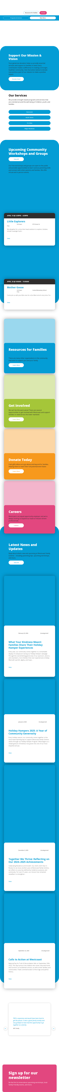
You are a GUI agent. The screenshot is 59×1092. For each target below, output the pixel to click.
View (13, 238)
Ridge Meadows (29, 129)
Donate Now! (16, 79)
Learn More (16, 365)
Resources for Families (31, 13)
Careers (16, 525)
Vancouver (29, 112)
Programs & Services (16, 18)
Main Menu (43, 18)
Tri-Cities (29, 123)
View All (16, 159)
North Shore (29, 117)
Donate (43, 13)
